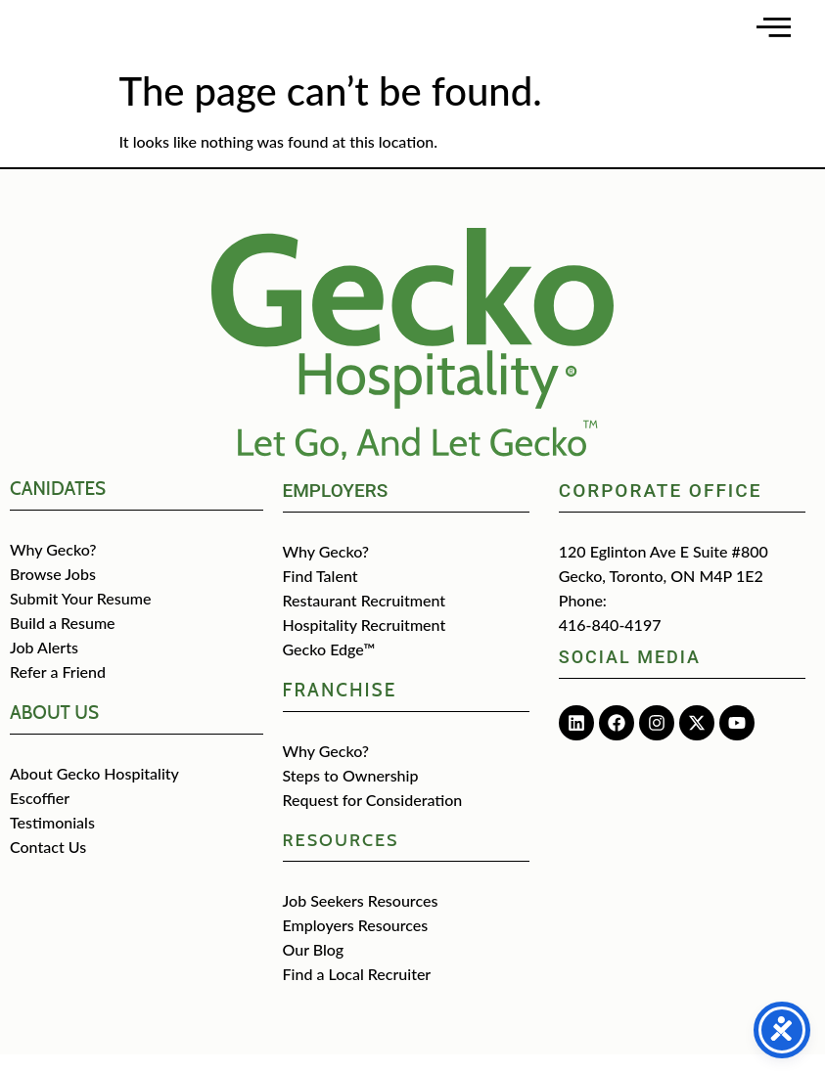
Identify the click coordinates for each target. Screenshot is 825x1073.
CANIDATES (58, 507)
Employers (336, 509)
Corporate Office (660, 509)
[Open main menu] (773, 37)
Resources (341, 859)
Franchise (340, 708)
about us (54, 731)
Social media (630, 675)
